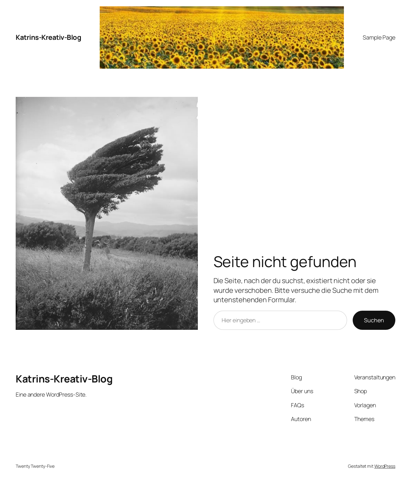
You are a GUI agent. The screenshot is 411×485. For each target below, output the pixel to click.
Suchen (374, 320)
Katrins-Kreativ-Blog (48, 37)
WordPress (384, 466)
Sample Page (379, 37)
